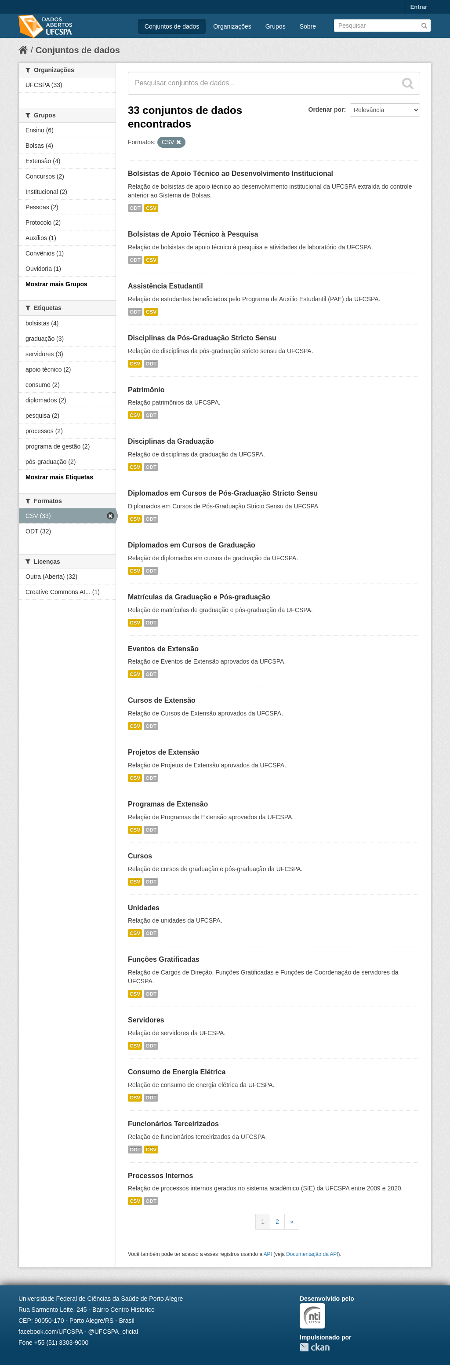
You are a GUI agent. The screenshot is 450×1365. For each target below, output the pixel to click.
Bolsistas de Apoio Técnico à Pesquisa (193, 234)
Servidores (146, 1020)
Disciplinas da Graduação (171, 441)
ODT (135, 208)
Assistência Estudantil (165, 286)
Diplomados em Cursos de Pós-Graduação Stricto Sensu (223, 493)
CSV (151, 208)
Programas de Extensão (168, 804)
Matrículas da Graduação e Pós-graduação (199, 597)
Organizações (232, 26)
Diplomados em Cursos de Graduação (191, 545)
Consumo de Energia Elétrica (176, 1072)
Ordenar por (326, 109)
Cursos (140, 856)
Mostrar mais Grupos (56, 284)
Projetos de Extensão (164, 752)
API (268, 1254)
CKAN (315, 1347)
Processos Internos (160, 1175)
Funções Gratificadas (164, 959)
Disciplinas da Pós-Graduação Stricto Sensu (202, 338)
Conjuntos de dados (172, 26)
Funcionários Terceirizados (173, 1124)
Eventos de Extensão (163, 649)
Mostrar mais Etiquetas (59, 477)
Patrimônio (146, 390)
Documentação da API (312, 1254)
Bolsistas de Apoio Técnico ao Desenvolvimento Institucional (230, 173)
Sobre (308, 26)
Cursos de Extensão (162, 700)
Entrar (418, 7)
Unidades (144, 908)
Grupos (275, 26)
